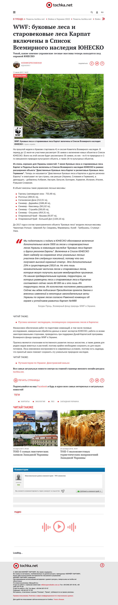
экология (40, 401)
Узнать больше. (59, 599)
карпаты (25, 401)
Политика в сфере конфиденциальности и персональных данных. (51, 596)
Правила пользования (20, 596)
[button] (97, 12)
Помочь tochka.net (35, 19)
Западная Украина (69, 401)
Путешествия (20, 76)
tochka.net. (18, 372)
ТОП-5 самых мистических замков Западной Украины (30, 453)
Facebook (42, 386)
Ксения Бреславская (31, 63)
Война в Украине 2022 (59, 19)
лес (52, 401)
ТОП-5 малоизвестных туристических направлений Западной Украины (79, 455)
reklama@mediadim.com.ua (50, 585)
